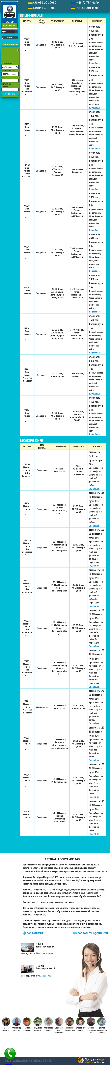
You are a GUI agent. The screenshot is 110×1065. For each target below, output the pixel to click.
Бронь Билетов (10, 44)
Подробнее (94, 63)
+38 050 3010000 (45, 953)
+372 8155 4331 (44, 975)
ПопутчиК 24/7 (9, 25)
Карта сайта (8, 1064)
